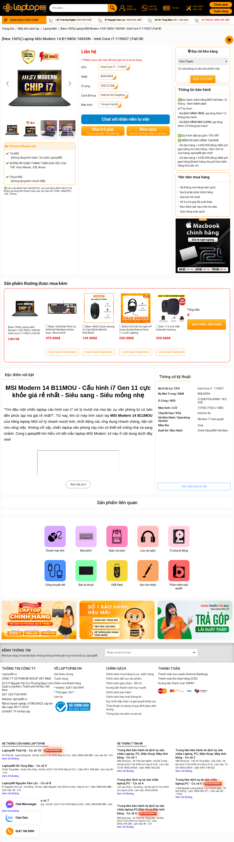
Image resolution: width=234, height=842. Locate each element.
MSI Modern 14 (98, 433)
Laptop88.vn (9, 674)
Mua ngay (148, 131)
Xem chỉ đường (10, 758)
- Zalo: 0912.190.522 (204, 767)
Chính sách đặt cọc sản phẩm (124, 678)
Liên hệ (58, 696)
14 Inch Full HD (109, 104)
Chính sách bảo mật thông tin (124, 696)
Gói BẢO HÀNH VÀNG (191, 113)
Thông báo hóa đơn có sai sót (124, 713)
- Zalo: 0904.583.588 (95, 804)
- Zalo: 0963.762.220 (149, 767)
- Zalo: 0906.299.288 (82, 755)
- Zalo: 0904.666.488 (100, 787)
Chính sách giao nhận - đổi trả (124, 683)
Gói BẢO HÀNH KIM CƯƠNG (195, 122)
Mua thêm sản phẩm (206, 324)
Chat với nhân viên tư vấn (125, 119)
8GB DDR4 (107, 76)
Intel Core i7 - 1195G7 (114, 66)
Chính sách (221, 4)
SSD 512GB (108, 85)
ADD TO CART (203, 79)
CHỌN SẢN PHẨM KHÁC (62, 352)
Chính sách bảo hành (118, 692)
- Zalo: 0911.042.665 (88, 769)
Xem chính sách (196, 103)
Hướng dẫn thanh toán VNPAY (176, 683)
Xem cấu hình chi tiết (194, 486)
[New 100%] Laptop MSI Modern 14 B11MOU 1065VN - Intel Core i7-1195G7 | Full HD (24, 330)
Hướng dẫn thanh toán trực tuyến (126, 687)
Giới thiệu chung (63, 674)
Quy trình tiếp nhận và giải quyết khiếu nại (131, 701)
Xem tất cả (78, 484)
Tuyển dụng (220, 11)
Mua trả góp (102, 131)
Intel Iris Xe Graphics (113, 94)
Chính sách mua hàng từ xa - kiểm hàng (130, 674)
